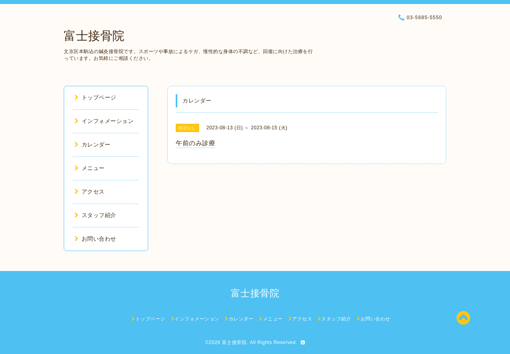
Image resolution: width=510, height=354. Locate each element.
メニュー (90, 168)
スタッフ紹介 (95, 215)
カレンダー (92, 144)
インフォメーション (104, 121)
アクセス (90, 191)
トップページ (95, 97)
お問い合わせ (95, 238)
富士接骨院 (94, 35)
